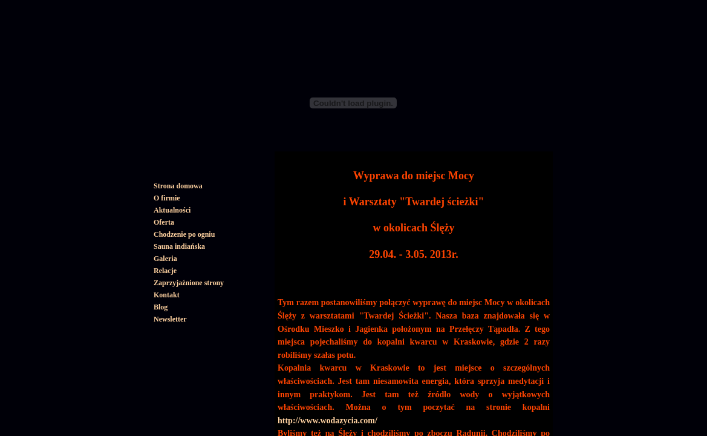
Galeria (165, 258)
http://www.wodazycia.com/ (327, 420)
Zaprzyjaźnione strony (189, 283)
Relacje (165, 270)
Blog (161, 307)
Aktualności (172, 210)
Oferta (164, 222)
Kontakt (167, 295)
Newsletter (170, 319)
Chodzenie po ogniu (184, 234)
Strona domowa (178, 186)
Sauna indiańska (179, 246)
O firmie (167, 198)
